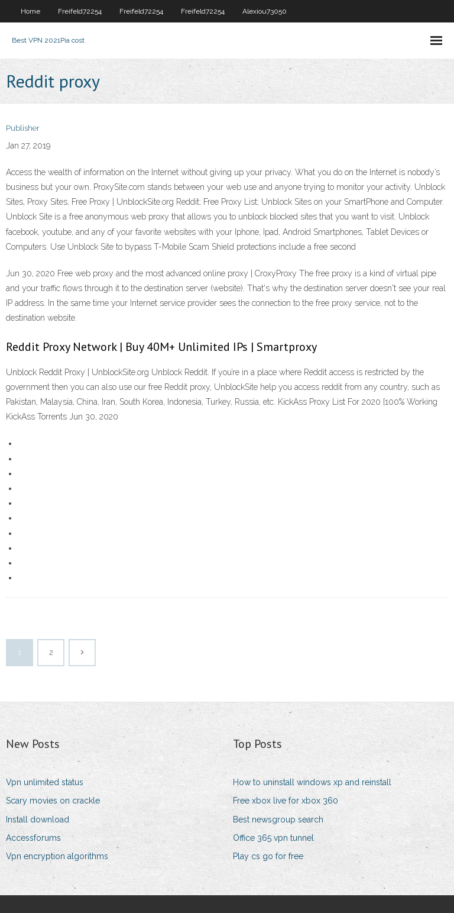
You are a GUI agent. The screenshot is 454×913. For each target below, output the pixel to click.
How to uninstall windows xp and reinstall (312, 782)
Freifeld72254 (80, 11)
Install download (37, 819)
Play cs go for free (268, 856)
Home (30, 11)
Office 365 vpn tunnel (273, 838)
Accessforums (33, 838)
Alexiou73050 (264, 11)
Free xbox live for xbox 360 (285, 800)
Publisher (23, 128)
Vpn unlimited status (44, 782)
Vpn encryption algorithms (57, 856)
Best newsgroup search (278, 819)
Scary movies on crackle (53, 800)
